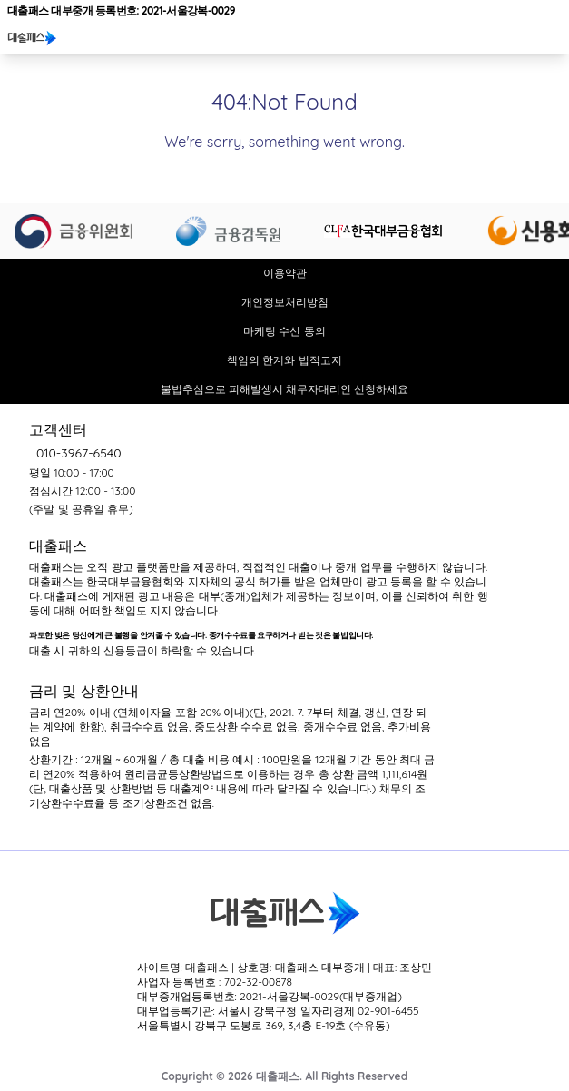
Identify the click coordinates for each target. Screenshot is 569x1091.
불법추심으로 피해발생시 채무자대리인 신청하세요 (285, 389)
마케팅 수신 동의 (284, 331)
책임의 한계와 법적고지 (284, 360)
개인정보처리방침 (285, 302)
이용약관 (285, 273)
